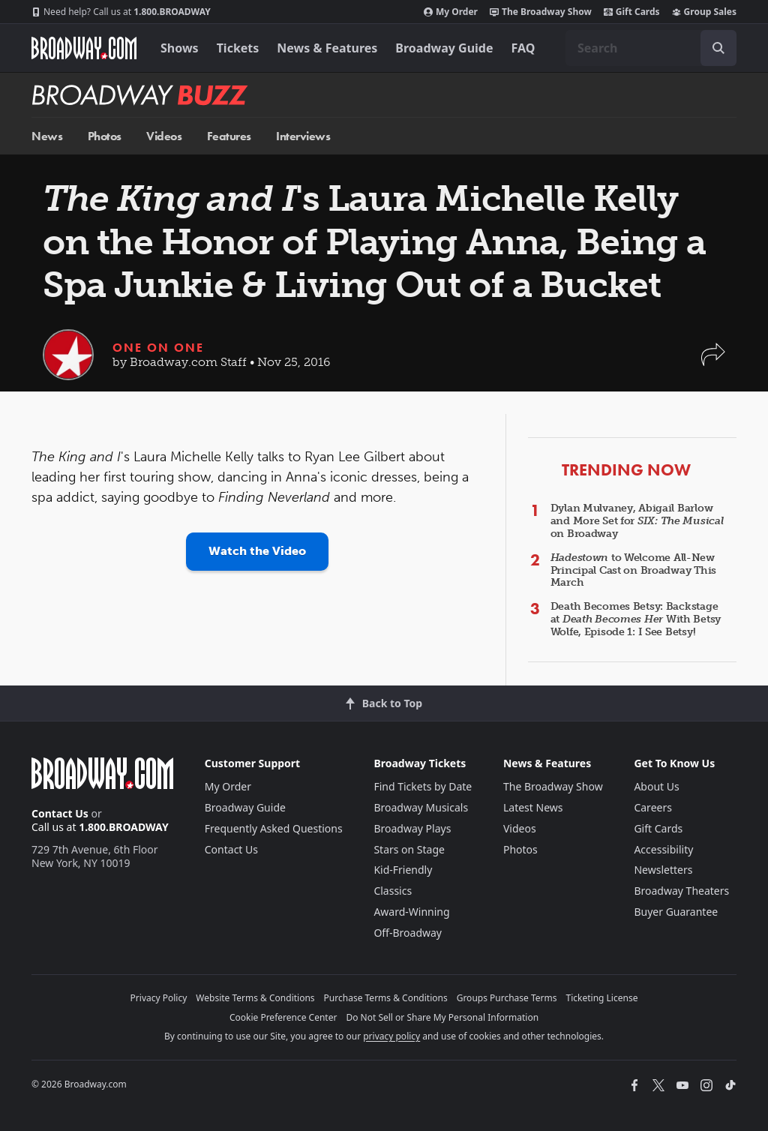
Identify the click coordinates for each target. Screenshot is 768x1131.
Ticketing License (602, 998)
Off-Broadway (408, 933)
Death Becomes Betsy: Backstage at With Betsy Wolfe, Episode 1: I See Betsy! (635, 619)
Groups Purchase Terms (507, 998)
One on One (158, 348)
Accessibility (663, 849)
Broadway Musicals (421, 807)
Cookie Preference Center (284, 1017)
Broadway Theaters (681, 891)
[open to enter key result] (718, 48)
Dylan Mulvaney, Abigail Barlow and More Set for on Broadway (637, 521)
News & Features (327, 48)
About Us (656, 786)
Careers (652, 807)
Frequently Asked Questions (274, 828)
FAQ (524, 48)
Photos (105, 136)
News (47, 136)
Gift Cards (632, 12)
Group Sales (704, 12)
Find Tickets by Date (423, 786)
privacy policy (391, 1036)
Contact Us (60, 813)
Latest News (533, 807)
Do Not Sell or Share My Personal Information (442, 1017)
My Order (451, 12)
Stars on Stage (409, 849)
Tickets (238, 48)
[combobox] (651, 48)
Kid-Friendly (403, 869)
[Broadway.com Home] (84, 48)
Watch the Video (257, 551)
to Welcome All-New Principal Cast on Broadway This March (633, 570)
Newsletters (663, 869)
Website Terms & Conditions (255, 998)
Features (229, 136)
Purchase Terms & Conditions (386, 998)
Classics (393, 891)
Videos (164, 136)
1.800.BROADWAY (121, 12)
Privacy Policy (159, 998)
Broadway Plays (412, 828)
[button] (713, 362)
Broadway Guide (444, 48)
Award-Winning (411, 911)
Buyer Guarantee (676, 911)
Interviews (303, 136)
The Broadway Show (541, 12)
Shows (179, 48)
